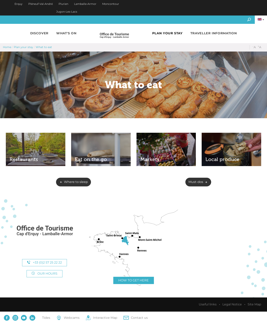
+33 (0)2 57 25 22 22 (44, 262)
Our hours (44, 273)
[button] (39, 33)
